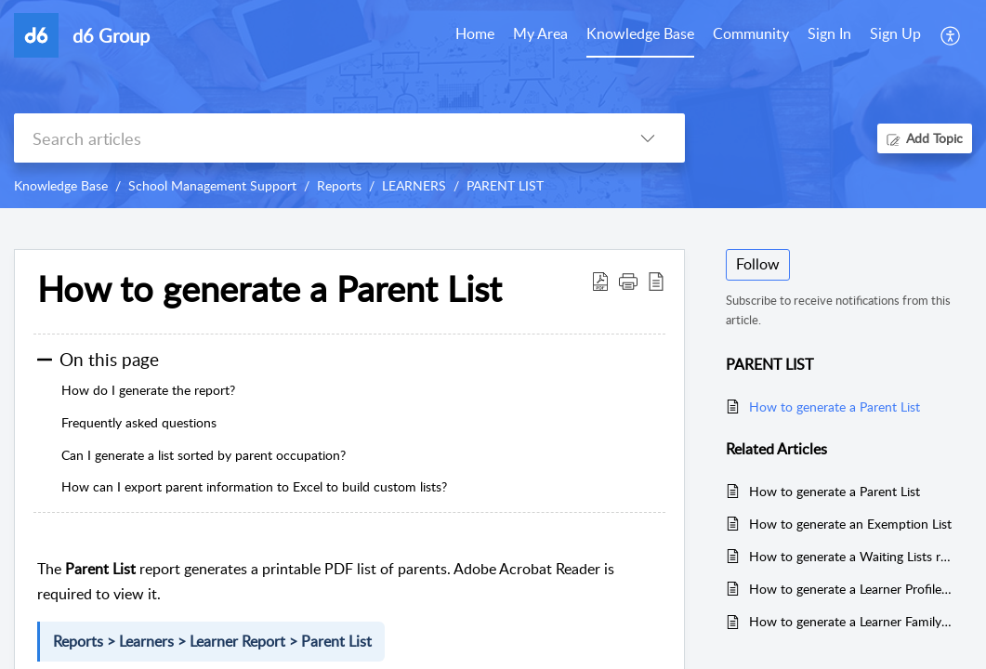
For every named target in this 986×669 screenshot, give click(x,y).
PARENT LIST (505, 185)
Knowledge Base (61, 185)
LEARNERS (414, 185)
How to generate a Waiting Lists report (851, 556)
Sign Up (895, 33)
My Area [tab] (540, 33)
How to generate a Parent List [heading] (269, 289)
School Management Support (212, 185)
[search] (312, 138)
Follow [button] (758, 264)
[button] (951, 35)
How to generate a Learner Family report (851, 621)
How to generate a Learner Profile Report (851, 588)
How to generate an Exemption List (850, 523)
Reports (339, 185)
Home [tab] (474, 33)
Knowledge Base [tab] (640, 33)
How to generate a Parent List (834, 406)
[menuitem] (829, 35)
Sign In (829, 33)
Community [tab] (751, 33)
